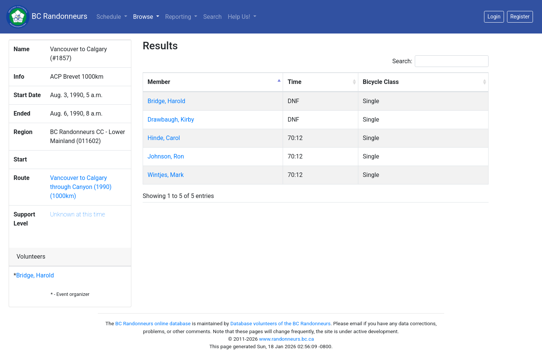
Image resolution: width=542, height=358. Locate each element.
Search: (440, 61)
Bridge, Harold (35, 275)
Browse (147, 16)
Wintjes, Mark (166, 174)
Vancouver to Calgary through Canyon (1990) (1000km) (80, 187)
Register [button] (520, 17)
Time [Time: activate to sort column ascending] (294, 81)
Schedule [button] (109, 16)
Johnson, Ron (166, 156)
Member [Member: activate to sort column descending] (159, 81)
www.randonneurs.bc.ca (286, 339)
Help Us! (239, 16)
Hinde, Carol (164, 138)
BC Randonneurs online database (152, 323)
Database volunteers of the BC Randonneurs (280, 323)
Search (212, 16)
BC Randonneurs (46, 17)
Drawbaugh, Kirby (171, 119)
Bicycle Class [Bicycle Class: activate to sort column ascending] (381, 81)
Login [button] (494, 17)
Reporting (179, 16)
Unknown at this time (77, 214)
